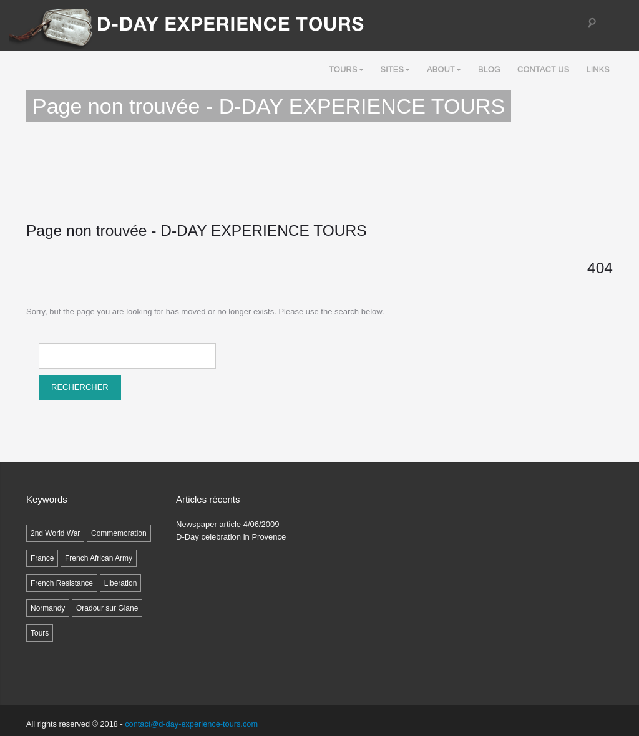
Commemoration (119, 533)
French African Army (98, 558)
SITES (396, 69)
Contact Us (543, 69)
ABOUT (444, 69)
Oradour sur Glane (107, 608)
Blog (489, 69)
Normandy (48, 608)
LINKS (598, 69)
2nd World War (55, 533)
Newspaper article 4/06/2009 (228, 524)
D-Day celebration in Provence (231, 536)
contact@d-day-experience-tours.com (191, 724)
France (42, 558)
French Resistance (62, 583)
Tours (346, 69)
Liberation (120, 583)
